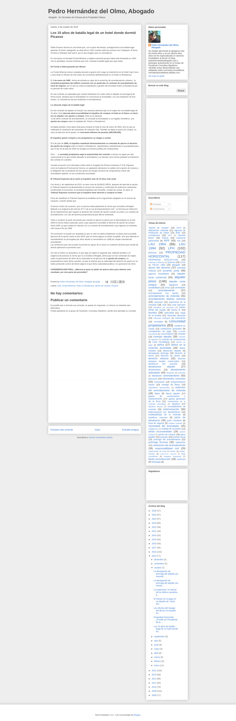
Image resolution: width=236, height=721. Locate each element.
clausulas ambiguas (161, 318)
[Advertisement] (94, 401)
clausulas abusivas (176, 315)
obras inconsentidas (160, 431)
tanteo (172, 451)
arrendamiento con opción (163, 293)
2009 (154, 691)
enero (157, 665)
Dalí (59, 286)
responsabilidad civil (167, 448)
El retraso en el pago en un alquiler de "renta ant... (165, 601)
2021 (154, 531)
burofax (152, 312)
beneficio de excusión (164, 307)
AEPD (178, 228)
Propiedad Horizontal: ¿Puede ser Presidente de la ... (165, 620)
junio (156, 645)
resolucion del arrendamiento (169, 445)
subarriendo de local (157, 451)
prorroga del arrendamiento (166, 439)
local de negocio (156, 423)
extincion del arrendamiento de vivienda (166, 389)
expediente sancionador (159, 388)
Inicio (97, 429)
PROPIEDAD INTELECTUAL (163, 260)
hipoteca (176, 404)
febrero (157, 661)
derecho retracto (158, 358)
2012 (154, 678)
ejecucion (152, 379)
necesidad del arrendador (163, 426)
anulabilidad (154, 287)
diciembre (159, 559)
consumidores (167, 334)
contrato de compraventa (173, 339)
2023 (154, 523)
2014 (154, 670)
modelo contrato (175, 423)
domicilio (181, 373)
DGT (170, 235)
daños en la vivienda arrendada (166, 346)
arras (167, 287)
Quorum (171, 262)
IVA (178, 241)
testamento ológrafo (168, 454)
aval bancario (178, 305)
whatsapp (156, 462)
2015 (154, 556)
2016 (154, 552)
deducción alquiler (172, 351)
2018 (154, 543)
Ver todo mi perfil (156, 76)
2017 (154, 547)
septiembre (159, 636)
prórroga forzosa (158, 442)
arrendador (180, 287)
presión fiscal (179, 437)
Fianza (165, 238)
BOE (178, 233)
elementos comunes (174, 378)
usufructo (181, 459)
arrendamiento (166, 290)
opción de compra (102, 286)
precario (164, 437)
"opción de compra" (158, 228)
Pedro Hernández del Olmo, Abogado (101, 11)
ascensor (158, 302)
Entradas (155, 204)
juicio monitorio (174, 420)
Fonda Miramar (68, 286)
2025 (154, 515)
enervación (159, 382)
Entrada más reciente (62, 429)
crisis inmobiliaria (160, 342)
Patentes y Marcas (156, 262)
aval (164, 305)
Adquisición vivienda (158, 230)
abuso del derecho (159, 267)
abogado (176, 265)
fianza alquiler (173, 393)
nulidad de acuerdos (171, 429)
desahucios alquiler (161, 366)
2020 (154, 535)
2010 (154, 687)
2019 (154, 539)
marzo (157, 657)
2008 (154, 695)
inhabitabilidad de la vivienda (164, 414)
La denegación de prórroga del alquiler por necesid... (166, 574)
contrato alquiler (162, 336)
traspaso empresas (172, 456)
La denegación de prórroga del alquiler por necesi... (166, 583)
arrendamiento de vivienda (164, 296)
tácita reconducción (159, 459)
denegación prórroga (158, 353)
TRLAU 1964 (158, 265)
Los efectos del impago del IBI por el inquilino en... (165, 610)
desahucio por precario (162, 364)
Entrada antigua (130, 429)
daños (160, 344)
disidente (170, 373)
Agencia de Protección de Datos (166, 231)
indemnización (171, 409)
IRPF (167, 240)
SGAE (182, 262)
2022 (154, 527)
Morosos (152, 252)
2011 (154, 683)
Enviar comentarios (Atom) (100, 437)
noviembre (159, 563)
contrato (181, 334)
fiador (157, 393)
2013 (154, 674)
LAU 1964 (157, 244)
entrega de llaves (171, 384)
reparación (180, 442)
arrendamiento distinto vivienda (166, 299)
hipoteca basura (155, 407)
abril (156, 653)
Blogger (137, 715)
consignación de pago (159, 331)
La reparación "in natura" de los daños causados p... (165, 592)
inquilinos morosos (158, 417)
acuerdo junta (171, 270)
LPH (171, 248)
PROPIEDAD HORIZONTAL (166, 254)
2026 (154, 510)
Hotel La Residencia (85, 286)
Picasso (115, 286)
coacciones (180, 318)
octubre (158, 567)
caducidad (169, 313)
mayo (157, 649)
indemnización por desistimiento (164, 412)
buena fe (175, 310)
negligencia (153, 429)
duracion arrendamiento (165, 375)
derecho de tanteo (170, 355)
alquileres (173, 285)
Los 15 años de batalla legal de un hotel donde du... (166, 629)
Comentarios (157, 209)
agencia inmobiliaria (158, 274)
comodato (158, 321)
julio (156, 640)
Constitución (154, 235)
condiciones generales (171, 329)
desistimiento (154, 369)
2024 (154, 519)
